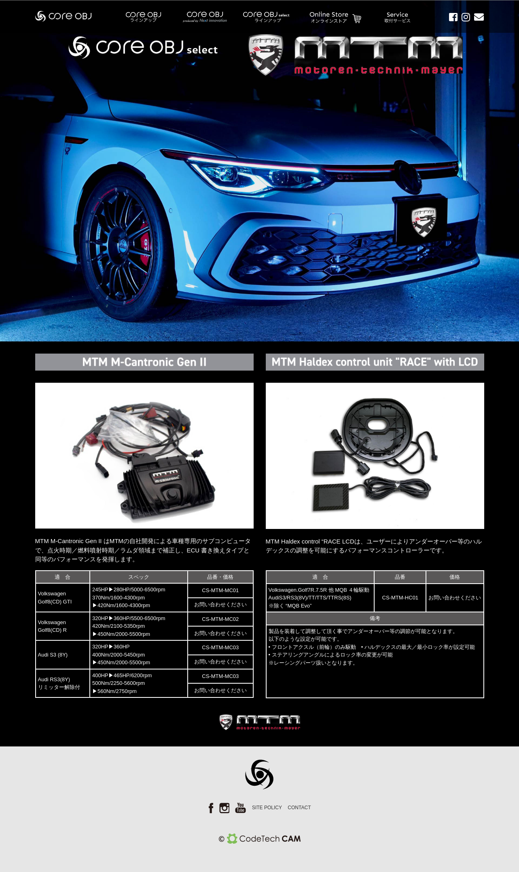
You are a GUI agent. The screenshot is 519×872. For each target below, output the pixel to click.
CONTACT (299, 807)
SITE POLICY (267, 807)
